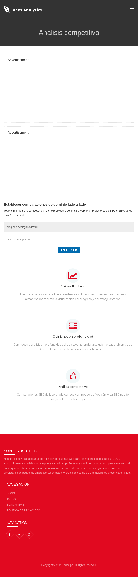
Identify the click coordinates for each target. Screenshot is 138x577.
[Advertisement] (69, 92)
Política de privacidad (23, 510)
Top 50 (11, 498)
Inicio (11, 493)
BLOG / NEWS (16, 504)
